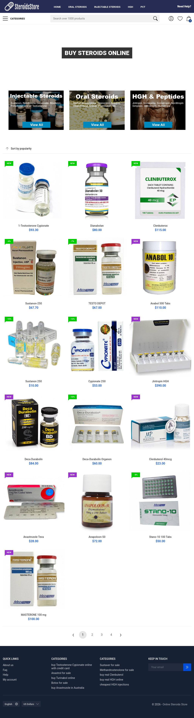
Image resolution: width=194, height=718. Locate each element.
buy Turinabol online (63, 677)
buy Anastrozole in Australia (67, 687)
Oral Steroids (77, 6)
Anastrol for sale (61, 673)
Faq (5, 669)
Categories (14, 18)
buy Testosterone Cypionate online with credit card (71, 666)
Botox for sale (59, 682)
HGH (130, 6)
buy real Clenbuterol (111, 674)
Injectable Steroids (107, 6)
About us (8, 665)
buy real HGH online (111, 679)
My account (10, 679)
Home (57, 6)
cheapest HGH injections (114, 684)
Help (5, 674)
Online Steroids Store (175, 704)
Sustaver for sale (110, 665)
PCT (143, 6)
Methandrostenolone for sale (117, 669)
